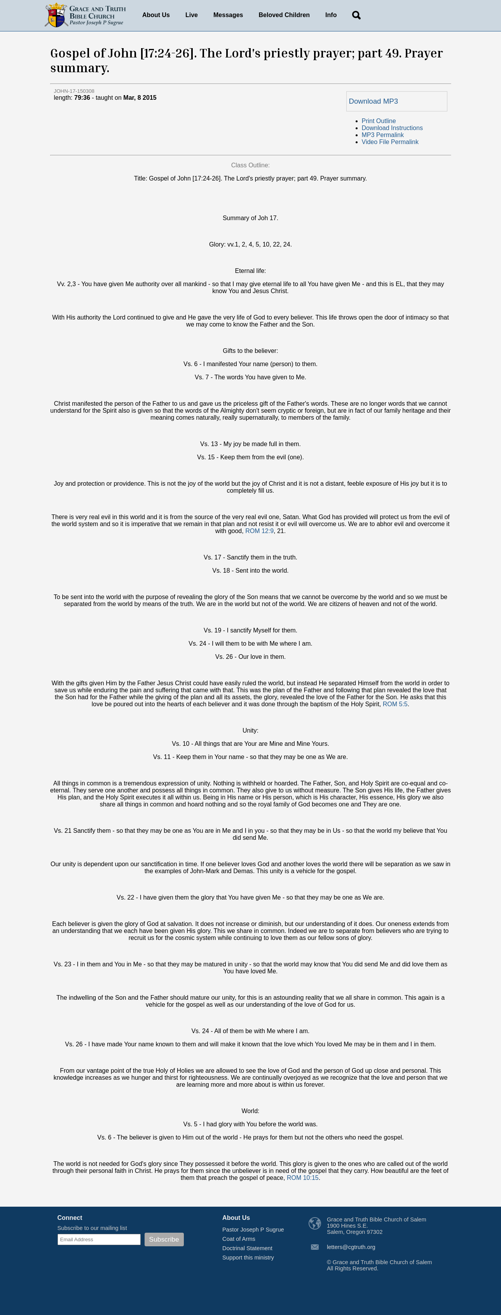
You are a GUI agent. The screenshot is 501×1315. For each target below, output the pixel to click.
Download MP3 (373, 101)
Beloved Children (284, 15)
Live (191, 15)
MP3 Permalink (383, 135)
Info (331, 15)
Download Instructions (392, 128)
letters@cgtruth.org (351, 1247)
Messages (228, 15)
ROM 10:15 (303, 1177)
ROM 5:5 (395, 704)
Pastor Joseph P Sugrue (253, 1229)
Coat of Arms (238, 1239)
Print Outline (379, 121)
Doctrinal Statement (247, 1248)
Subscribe (164, 1239)
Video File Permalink (390, 142)
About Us (156, 15)
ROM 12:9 (259, 531)
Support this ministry (248, 1257)
